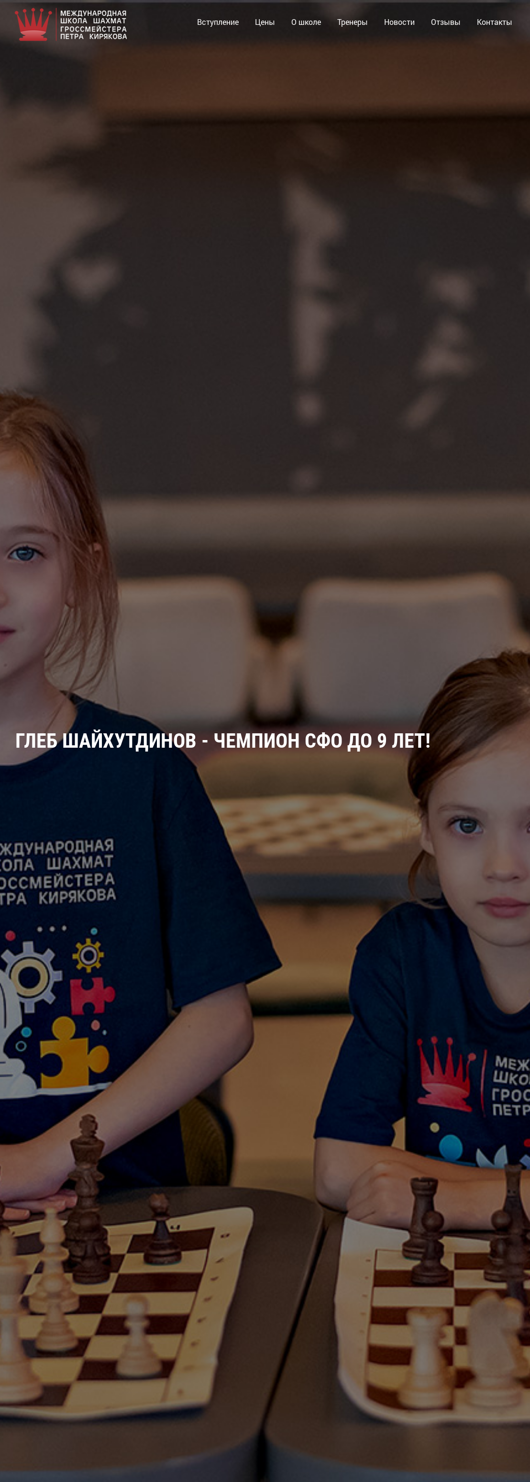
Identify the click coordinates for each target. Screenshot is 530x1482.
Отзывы (446, 22)
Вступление (218, 22)
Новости (399, 22)
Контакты (494, 22)
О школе (306, 22)
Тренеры (352, 22)
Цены (265, 22)
